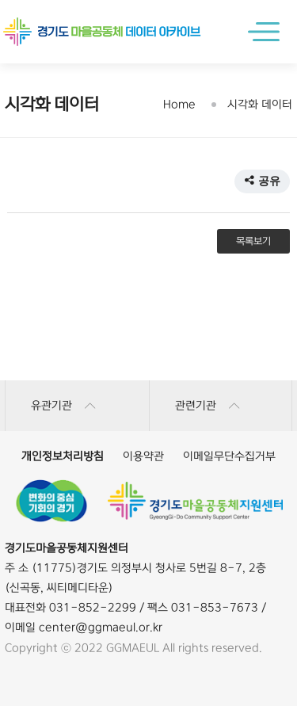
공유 (262, 180)
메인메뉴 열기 (268, 31)
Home (179, 104)
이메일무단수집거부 (229, 456)
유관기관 (63, 405)
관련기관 (207, 405)
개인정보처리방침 (62, 456)
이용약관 (143, 456)
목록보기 (253, 241)
